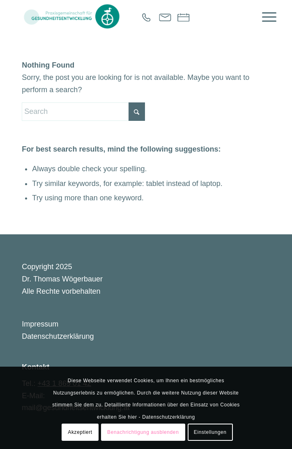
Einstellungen (210, 432)
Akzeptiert (80, 432)
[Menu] (265, 16)
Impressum (40, 324)
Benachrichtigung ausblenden (143, 432)
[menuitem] (265, 16)
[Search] (83, 111)
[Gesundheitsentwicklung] (121, 16)
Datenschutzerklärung (58, 336)
